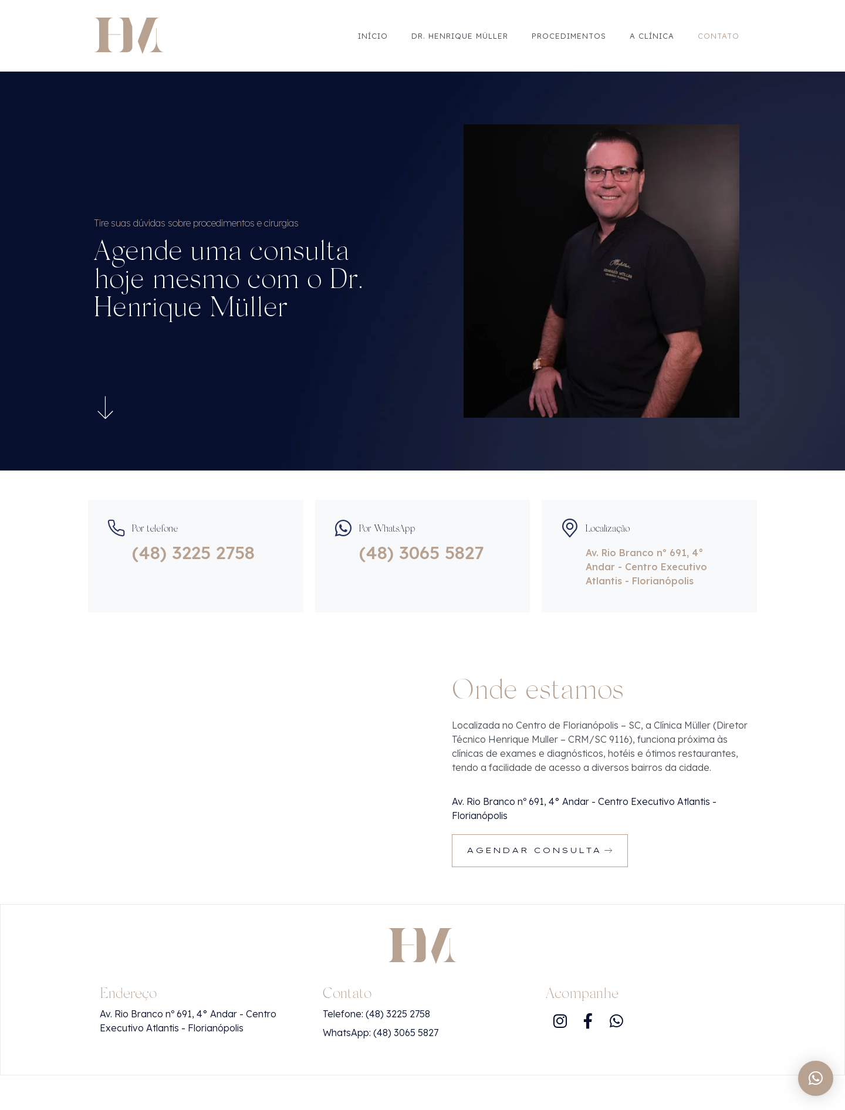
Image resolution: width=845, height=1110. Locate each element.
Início (373, 35)
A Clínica (652, 35)
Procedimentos (569, 35)
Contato (718, 35)
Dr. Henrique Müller (459, 35)
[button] (815, 1078)
